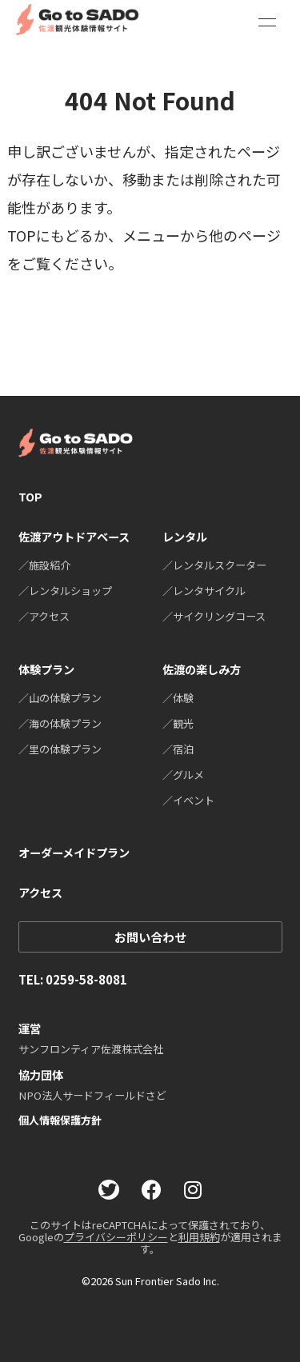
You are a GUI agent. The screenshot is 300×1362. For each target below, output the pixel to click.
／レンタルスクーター (214, 565)
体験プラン (46, 669)
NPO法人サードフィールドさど (92, 1095)
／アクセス (44, 616)
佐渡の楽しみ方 (201, 669)
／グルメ (183, 774)
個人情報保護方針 (60, 1120)
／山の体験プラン (60, 697)
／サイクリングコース (214, 616)
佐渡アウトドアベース (74, 536)
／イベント (188, 800)
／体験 (178, 697)
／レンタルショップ (65, 590)
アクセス (40, 892)
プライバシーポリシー (116, 1236)
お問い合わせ (150, 937)
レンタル (184, 536)
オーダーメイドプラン (74, 852)
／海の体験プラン (60, 723)
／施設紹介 (44, 565)
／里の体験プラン (60, 749)
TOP (30, 496)
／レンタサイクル (204, 590)
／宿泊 (178, 749)
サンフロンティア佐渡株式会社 (90, 1048)
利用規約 (199, 1236)
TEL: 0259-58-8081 (72, 979)
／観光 (178, 723)
